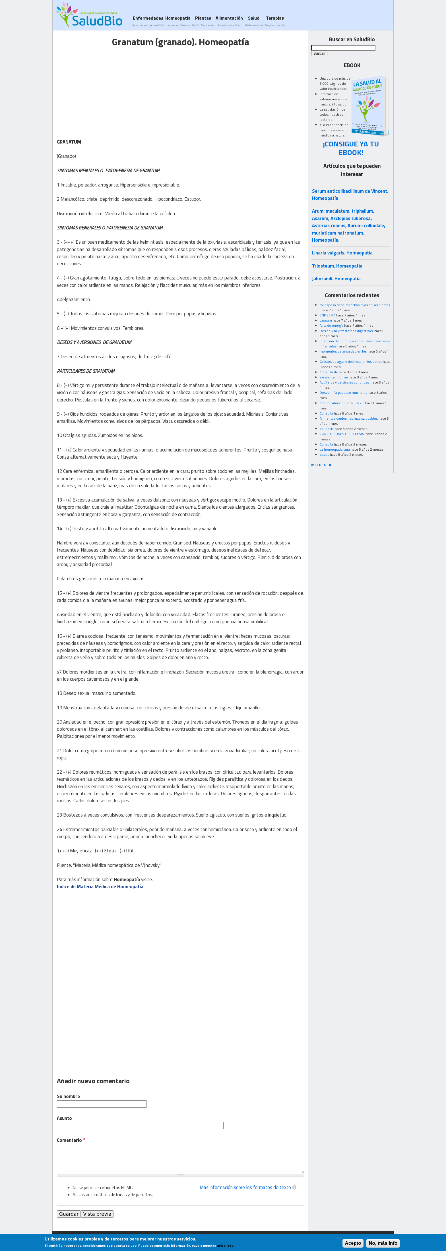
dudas (324, 454)
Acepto (353, 1243)
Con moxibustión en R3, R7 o (342, 403)
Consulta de (329, 372)
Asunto (64, 1118)
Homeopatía (178, 21)
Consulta (326, 413)
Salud (253, 21)
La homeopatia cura (335, 449)
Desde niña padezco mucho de (343, 392)
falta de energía (331, 325)
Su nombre (68, 1096)
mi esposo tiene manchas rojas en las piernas (355, 305)
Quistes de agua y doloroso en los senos (351, 361)
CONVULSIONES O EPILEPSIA (342, 433)
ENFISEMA (327, 315)
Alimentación (229, 21)
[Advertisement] (104, 89)
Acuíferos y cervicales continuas (345, 382)
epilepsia (327, 428)
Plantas (203, 21)
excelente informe (334, 377)
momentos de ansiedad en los (343, 351)
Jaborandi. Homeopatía (336, 278)
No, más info (383, 1243)
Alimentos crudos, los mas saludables (349, 418)
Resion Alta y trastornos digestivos (346, 331)
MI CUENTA (321, 465)
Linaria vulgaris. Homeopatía (342, 252)
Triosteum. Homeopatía (337, 266)
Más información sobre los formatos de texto (245, 1187)
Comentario (71, 1140)
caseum (326, 320)
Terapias (275, 21)
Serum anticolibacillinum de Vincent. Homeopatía (350, 194)
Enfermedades (148, 21)
